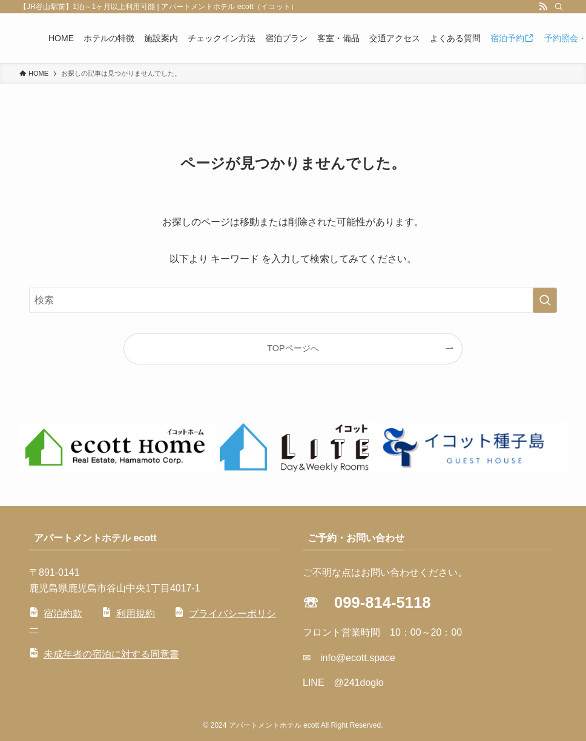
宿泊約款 (63, 613)
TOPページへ (292, 348)
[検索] (559, 6)
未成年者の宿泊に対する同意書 (111, 654)
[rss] (543, 6)
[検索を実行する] (545, 300)
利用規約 (135, 613)
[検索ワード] (293, 300)
